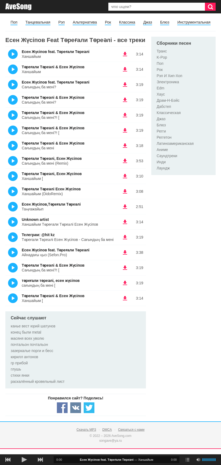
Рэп (61, 22)
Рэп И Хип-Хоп (169, 76)
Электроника (168, 82)
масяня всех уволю (27, 338)
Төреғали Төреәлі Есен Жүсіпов (51, 189)
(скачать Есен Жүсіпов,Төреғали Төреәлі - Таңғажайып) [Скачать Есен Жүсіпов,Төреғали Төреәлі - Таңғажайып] (125, 206)
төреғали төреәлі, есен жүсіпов (51, 280)
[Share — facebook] (62, 407)
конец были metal (26, 332)
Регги (161, 131)
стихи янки (20, 375)
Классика (127, 22)
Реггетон (164, 137)
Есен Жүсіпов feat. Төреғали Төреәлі (56, 52)
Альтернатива (85, 22)
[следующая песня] (40, 459)
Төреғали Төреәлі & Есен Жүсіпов (53, 67)
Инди (161, 162)
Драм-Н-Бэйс (168, 100)
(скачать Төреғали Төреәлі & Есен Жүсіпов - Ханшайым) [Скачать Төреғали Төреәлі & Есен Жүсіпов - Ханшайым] (125, 69)
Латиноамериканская (175, 143)
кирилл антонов (24, 357)
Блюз (164, 22)
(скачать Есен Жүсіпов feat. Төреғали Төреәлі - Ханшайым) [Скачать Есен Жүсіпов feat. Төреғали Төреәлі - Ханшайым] (125, 54)
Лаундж (163, 168)
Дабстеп (164, 106)
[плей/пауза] (24, 459)
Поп (13, 22)
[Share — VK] (75, 407)
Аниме (162, 150)
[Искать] (210, 7)
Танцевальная (37, 22)
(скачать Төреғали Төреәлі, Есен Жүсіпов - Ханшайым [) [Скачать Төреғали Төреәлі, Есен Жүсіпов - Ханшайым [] (125, 176)
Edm (160, 88)
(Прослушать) (13, 54)
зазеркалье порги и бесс (32, 351)
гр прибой (19, 363)
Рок (108, 22)
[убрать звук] (198, 459)
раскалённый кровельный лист (38, 381)
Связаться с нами (131, 430)
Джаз (147, 22)
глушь (16, 369)
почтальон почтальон (29, 344)
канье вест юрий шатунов (33, 326)
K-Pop (162, 57)
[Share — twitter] (89, 407)
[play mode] (187, 459)
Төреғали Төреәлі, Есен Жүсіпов (52, 158)
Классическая (169, 113)
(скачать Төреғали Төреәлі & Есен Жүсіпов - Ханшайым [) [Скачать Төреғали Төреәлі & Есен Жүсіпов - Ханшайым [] (125, 298)
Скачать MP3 (86, 430)
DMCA (107, 430)
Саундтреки (167, 156)
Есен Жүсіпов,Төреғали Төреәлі (51, 204)
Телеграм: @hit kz (38, 235)
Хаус (161, 94)
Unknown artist (35, 219)
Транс (162, 51)
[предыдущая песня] (8, 459)
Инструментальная (193, 22)
